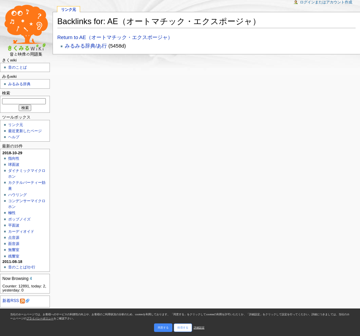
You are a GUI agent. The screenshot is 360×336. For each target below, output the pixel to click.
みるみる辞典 (19, 84)
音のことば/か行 (21, 267)
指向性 (13, 158)
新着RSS (13, 300)
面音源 (13, 244)
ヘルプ (13, 137)
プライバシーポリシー (40, 318)
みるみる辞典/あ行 (86, 46)
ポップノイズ (19, 219)
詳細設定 (199, 327)
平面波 (13, 225)
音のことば (17, 67)
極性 (12, 213)
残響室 (13, 256)
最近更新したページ (25, 131)
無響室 (13, 250)
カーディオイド (21, 231)
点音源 (13, 237)
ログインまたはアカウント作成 (326, 2)
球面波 (13, 164)
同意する (163, 327)
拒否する (182, 327)
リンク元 (15, 125)
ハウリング (17, 195)
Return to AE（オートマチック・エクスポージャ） (115, 37)
